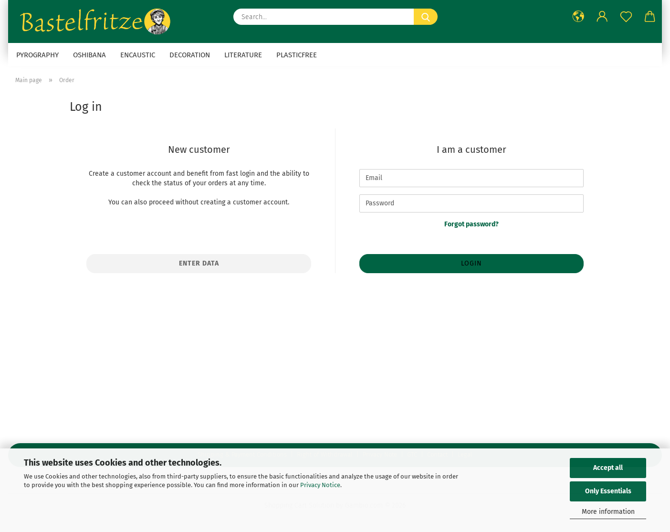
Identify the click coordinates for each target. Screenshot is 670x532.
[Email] (471, 178)
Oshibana (89, 55)
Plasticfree (296, 55)
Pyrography (37, 55)
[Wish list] (626, 16)
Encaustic (137, 55)
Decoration (189, 55)
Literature (243, 55)
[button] (578, 16)
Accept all (608, 468)
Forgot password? (471, 224)
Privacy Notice (320, 485)
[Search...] (426, 17)
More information (608, 512)
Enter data (199, 263)
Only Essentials (608, 491)
